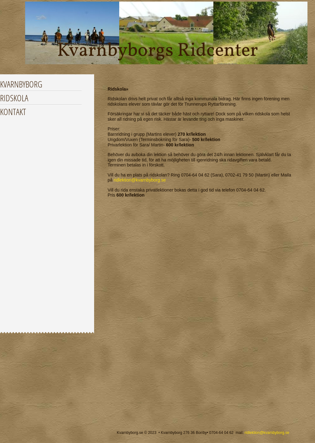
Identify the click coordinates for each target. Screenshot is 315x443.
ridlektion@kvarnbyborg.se (140, 179)
